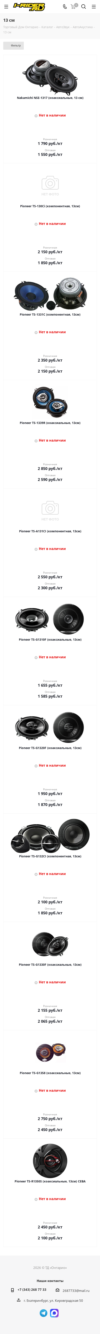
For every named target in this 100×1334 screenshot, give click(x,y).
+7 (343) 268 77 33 (32, 1289)
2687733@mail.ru (76, 1290)
